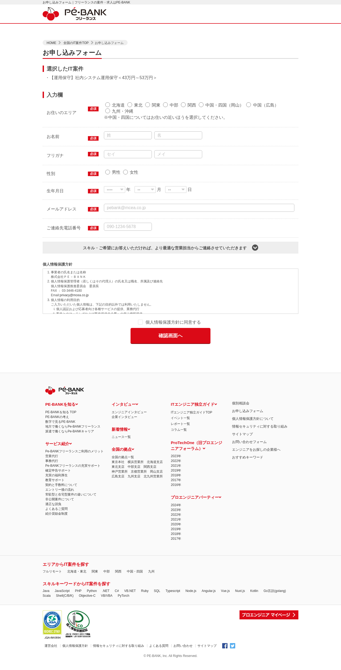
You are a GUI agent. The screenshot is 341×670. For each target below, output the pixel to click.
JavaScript (62, 575)
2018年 (176, 460)
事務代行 (51, 445)
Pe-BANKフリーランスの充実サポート (72, 450)
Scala (47, 580)
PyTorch (123, 580)
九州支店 (134, 460)
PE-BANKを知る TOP (60, 396)
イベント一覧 (180, 402)
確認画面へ (170, 335)
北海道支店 (155, 446)
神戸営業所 (120, 456)
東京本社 (118, 446)
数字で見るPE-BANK (60, 406)
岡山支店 (156, 456)
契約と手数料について (61, 469)
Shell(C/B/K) (65, 580)
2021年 (176, 450)
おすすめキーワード (247, 442)
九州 (151, 556)
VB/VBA (106, 580)
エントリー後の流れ (59, 474)
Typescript (173, 575)
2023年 (176, 440)
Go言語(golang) (274, 575)
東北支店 (118, 451)
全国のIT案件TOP (76, 43)
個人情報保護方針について (253, 403)
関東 (95, 556)
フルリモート (52, 556)
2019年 (176, 455)
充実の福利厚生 (56, 460)
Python (92, 575)
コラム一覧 (179, 414)
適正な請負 (53, 488)
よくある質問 (158, 630)
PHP (78, 575)
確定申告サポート (58, 455)
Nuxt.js (240, 575)
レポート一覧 (180, 408)
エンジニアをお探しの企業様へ (256, 434)
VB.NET (130, 575)
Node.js (190, 575)
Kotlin (254, 575)
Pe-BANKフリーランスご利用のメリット (74, 436)
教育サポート (54, 464)
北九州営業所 (153, 460)
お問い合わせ (183, 630)
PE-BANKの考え (57, 401)
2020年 (176, 508)
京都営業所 (139, 456)
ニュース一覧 (121, 421)
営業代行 (51, 440)
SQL (157, 575)
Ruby (144, 575)
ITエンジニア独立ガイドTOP (191, 397)
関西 (118, 556)
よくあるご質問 (56, 493)
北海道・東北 (76, 556)
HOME (52, 43)
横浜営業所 (136, 446)
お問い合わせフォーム (249, 426)
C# (117, 575)
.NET (105, 575)
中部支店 (134, 451)
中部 (106, 556)
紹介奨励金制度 (56, 498)
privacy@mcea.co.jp (74, 295)
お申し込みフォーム (247, 395)
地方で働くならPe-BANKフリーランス (72, 411)
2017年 (176, 464)
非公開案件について (59, 484)
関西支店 (150, 451)
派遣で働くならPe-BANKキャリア (69, 415)
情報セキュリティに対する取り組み (259, 411)
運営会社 (50, 630)
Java (46, 575)
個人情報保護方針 (75, 630)
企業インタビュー (124, 401)
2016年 (176, 469)
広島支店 (118, 460)
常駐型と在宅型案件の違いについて (70, 479)
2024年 (176, 489)
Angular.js (209, 575)
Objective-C (87, 580)
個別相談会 (240, 387)
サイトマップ (242, 418)
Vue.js (225, 575)
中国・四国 (135, 556)
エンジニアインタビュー (129, 396)
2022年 (176, 445)
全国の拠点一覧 (123, 441)
